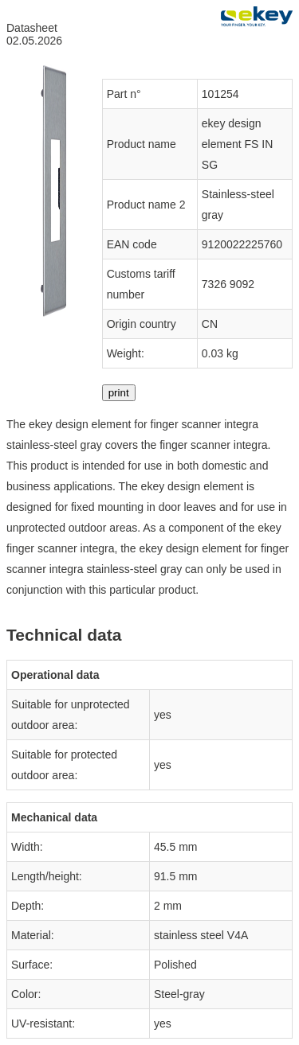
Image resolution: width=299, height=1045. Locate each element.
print (118, 393)
